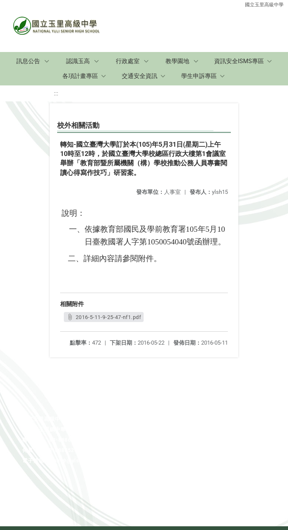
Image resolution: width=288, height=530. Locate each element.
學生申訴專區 (199, 75)
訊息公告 (28, 61)
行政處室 (128, 61)
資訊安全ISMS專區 (239, 61)
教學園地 (177, 61)
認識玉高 (78, 61)
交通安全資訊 (139, 75)
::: (56, 93)
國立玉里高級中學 (264, 4)
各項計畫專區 (80, 75)
